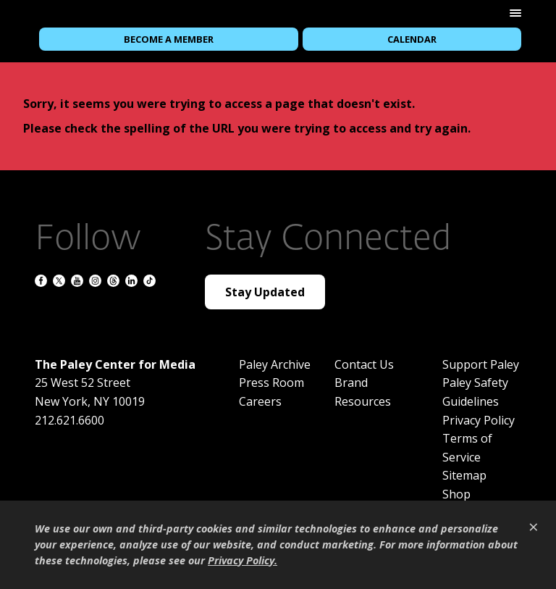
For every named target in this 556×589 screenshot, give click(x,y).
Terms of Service (467, 447)
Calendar (412, 39)
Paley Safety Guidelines (475, 392)
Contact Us (364, 364)
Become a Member (169, 39)
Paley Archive (275, 364)
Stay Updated (265, 292)
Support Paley (480, 364)
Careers (260, 401)
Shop (456, 494)
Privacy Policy (478, 420)
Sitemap (464, 475)
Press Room (271, 382)
